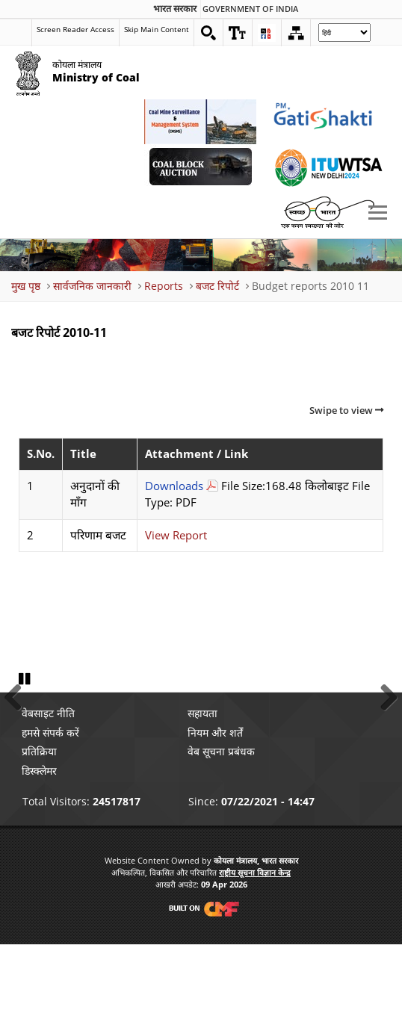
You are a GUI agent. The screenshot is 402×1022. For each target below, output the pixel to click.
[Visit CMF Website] (201, 986)
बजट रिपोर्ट (217, 286)
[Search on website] (208, 32)
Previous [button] (19, 732)
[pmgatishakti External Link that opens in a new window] (327, 121)
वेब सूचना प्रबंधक (221, 829)
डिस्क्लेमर (39, 847)
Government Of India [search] (250, 8)
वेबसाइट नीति (48, 791)
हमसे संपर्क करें (50, 809)
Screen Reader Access (75, 29)
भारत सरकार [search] (175, 8)
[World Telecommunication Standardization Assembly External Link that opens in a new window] (327, 166)
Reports (163, 286)
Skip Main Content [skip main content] (156, 29)
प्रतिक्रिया (39, 829)
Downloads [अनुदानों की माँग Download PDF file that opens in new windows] (174, 486)
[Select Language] (344, 32)
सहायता (202, 791)
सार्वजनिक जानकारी (92, 286)
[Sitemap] (296, 32)
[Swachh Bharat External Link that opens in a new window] (327, 211)
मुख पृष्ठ (25, 286)
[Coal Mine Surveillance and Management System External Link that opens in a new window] (200, 121)
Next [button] (383, 732)
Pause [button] (26, 756)
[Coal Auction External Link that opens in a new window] (200, 166)
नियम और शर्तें (215, 809)
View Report (176, 535)
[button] (237, 32)
